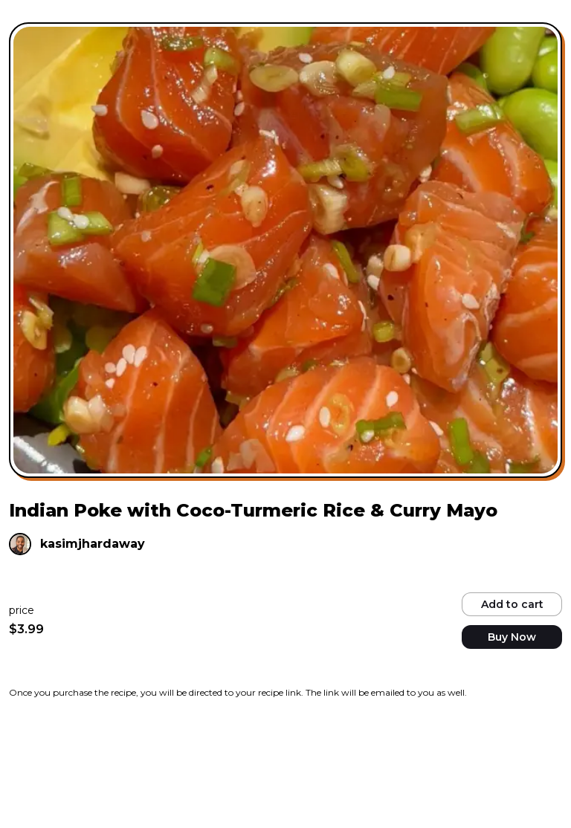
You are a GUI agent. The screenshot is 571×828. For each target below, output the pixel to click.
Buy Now (512, 637)
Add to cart (512, 604)
